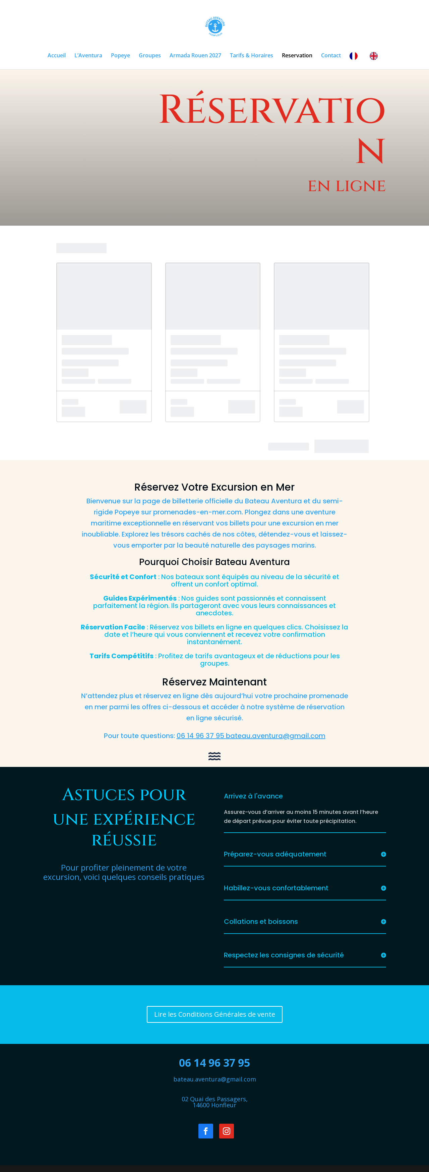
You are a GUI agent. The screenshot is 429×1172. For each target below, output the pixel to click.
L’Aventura (88, 56)
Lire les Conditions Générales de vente (214, 1014)
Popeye (120, 56)
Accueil (57, 56)
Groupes (150, 56)
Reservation (297, 56)
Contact (331, 56)
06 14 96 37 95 (214, 1062)
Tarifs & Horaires (251, 56)
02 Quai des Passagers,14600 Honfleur (215, 1102)
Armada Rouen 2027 (195, 56)
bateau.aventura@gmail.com (214, 1079)
